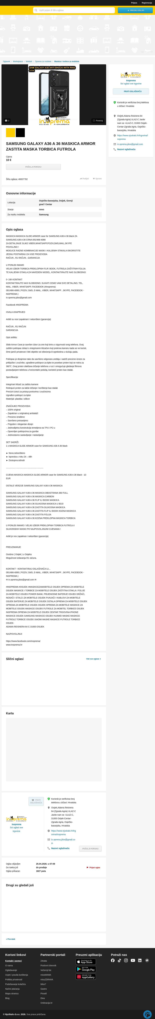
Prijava (134, 3)
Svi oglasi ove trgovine (16, 829)
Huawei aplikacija (86, 977)
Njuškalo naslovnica (16, 10)
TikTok (119, 960)
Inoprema (16, 824)
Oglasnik (6, 61)
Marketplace (18, 61)
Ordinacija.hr (46, 1003)
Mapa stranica (11, 993)
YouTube (133, 960)
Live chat (147, 1014)
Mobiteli (29, 61)
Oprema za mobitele (43, 61)
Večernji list (45, 970)
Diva (42, 998)
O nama (9, 965)
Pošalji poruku (33, 167)
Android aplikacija (86, 969)
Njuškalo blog (147, 960)
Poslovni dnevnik (48, 965)
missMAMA (45, 975)
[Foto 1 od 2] (10, 132)
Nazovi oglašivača (60, 848)
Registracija (147, 3)
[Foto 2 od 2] (20, 132)
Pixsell (43, 993)
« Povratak (10, 939)
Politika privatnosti (13, 979)
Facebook (113, 960)
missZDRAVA (46, 979)
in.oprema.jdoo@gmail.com (63, 841)
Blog (7, 998)
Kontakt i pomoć (13, 961)
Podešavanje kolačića (15, 984)
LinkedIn (140, 960)
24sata (43, 961)
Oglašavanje (11, 970)
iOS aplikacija (86, 962)
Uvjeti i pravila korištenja (16, 975)
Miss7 (43, 984)
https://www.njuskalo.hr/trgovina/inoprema (63, 833)
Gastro (43, 989)
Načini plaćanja (12, 989)
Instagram (126, 960)
